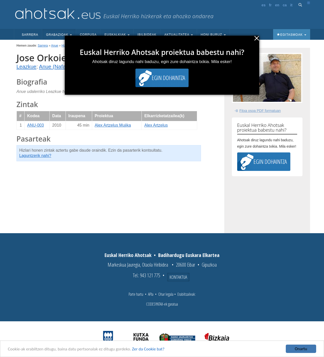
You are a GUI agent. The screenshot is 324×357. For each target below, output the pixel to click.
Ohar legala (165, 294)
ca (285, 5)
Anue (54, 45)
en (277, 5)
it (291, 5)
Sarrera (30, 34)
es (263, 5)
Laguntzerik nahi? (35, 155)
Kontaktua (178, 277)
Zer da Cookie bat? (148, 349)
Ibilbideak (146, 34)
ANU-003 (35, 125)
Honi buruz (213, 34)
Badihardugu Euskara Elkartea (188, 255)
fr (270, 5)
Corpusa (88, 34)
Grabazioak (59, 34)
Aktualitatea (178, 34)
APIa (150, 294)
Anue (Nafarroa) (58, 66)
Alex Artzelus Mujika (113, 125)
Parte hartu (136, 294)
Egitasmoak (291, 34)
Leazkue (26, 66)
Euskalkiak (117, 34)
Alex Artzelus (156, 125)
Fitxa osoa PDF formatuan (260, 111)
